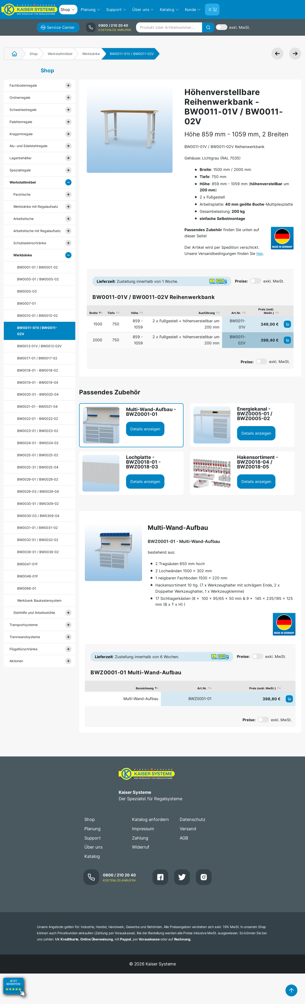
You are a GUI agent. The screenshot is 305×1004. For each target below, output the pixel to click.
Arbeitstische (23, 219)
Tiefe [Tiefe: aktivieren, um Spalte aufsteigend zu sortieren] (111, 313)
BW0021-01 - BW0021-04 (37, 406)
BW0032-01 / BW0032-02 (37, 540)
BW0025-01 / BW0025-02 (37, 455)
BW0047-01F (27, 564)
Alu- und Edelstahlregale (28, 146)
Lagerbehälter (20, 158)
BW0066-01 (26, 588)
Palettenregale (21, 122)
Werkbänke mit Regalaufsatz (35, 206)
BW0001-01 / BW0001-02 (37, 267)
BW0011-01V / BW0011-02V (37, 331)
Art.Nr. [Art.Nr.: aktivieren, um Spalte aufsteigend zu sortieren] (236, 313)
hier (259, 253)
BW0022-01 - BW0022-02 (37, 419)
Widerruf (140, 847)
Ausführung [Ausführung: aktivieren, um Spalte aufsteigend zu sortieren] (206, 313)
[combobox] (175, 27)
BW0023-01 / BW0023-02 (37, 431)
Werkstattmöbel (60, 54)
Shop (34, 54)
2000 (97, 340)
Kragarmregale (21, 134)
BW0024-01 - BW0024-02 (37, 443)
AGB (184, 837)
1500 (97, 324)
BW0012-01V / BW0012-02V (39, 346)
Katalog (92, 856)
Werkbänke (91, 54)
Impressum (143, 828)
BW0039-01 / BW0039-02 (38, 552)
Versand (188, 828)
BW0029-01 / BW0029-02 (37, 479)
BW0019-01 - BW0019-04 (37, 382)
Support (92, 837)
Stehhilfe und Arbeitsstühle (34, 613)
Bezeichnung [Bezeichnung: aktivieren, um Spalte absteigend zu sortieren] (145, 688)
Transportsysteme (24, 625)
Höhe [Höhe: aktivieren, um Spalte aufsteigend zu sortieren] (134, 313)
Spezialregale (20, 170)
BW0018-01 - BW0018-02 (37, 370)
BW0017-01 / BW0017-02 (37, 358)
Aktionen (16, 661)
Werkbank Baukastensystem (39, 600)
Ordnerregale (20, 97)
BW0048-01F (27, 576)
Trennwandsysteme (25, 637)
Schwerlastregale (23, 110)
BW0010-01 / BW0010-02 (37, 315)
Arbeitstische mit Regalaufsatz (37, 231)
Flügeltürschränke (23, 649)
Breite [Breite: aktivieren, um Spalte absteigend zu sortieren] (93, 313)
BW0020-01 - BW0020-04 (38, 394)
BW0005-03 (27, 291)
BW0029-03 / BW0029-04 (38, 491)
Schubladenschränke (29, 243)
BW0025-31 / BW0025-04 (37, 467)
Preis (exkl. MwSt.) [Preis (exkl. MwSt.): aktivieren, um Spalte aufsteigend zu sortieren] (266, 311)
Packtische (21, 194)
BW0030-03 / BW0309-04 (38, 516)
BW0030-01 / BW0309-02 (38, 504)
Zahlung (140, 837)
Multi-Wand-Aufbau (140, 698)
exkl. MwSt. (239, 27)
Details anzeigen (145, 429)
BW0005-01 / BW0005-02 (38, 279)
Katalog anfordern (150, 819)
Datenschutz (192, 819)
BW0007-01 (26, 303)
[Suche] (208, 27)
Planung (92, 828)
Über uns (93, 847)
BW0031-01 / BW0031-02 (37, 528)
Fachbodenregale (23, 85)
